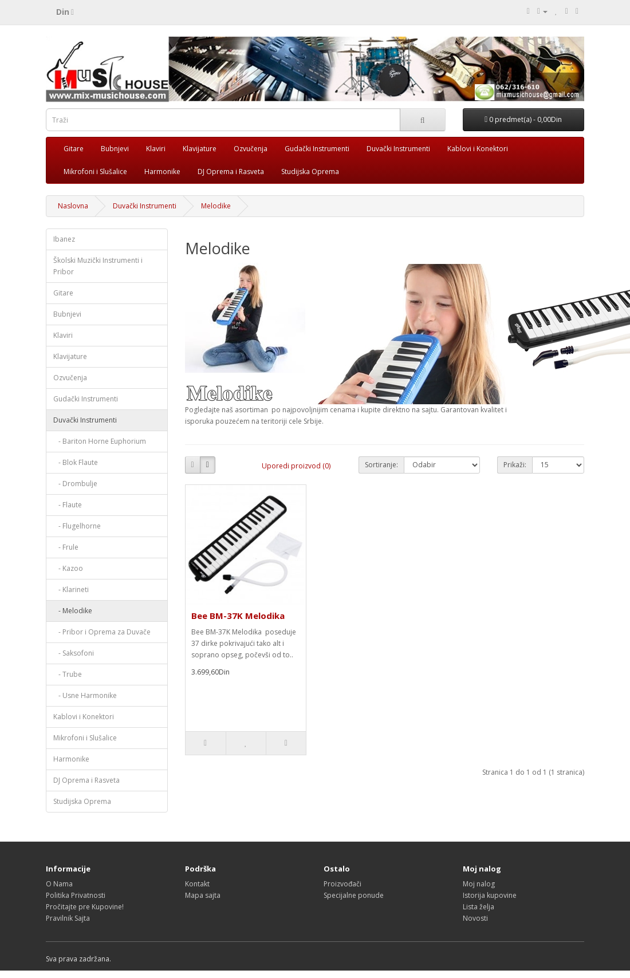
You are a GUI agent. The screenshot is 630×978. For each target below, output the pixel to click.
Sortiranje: (381, 465)
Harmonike (162, 171)
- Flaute (67, 505)
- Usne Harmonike (85, 695)
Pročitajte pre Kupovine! (85, 907)
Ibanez (64, 239)
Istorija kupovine (490, 895)
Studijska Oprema (310, 171)
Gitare (74, 148)
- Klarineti (71, 589)
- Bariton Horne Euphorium (99, 441)
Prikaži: (514, 465)
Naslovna (73, 206)
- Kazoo (68, 568)
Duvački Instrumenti (398, 148)
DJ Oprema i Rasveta (231, 171)
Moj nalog (479, 884)
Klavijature (199, 148)
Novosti (475, 918)
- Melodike (72, 611)
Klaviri (156, 148)
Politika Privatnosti (75, 895)
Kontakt (197, 884)
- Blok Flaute (75, 462)
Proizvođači (342, 884)
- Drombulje (75, 483)
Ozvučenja (250, 148)
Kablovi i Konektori (477, 148)
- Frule (65, 547)
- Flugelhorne (77, 526)
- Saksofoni (73, 653)
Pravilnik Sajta (68, 918)
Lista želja (478, 907)
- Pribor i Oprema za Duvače (102, 632)
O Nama (59, 884)
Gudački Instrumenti (317, 148)
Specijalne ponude (354, 895)
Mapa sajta (202, 895)
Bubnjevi (115, 148)
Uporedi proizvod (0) (296, 466)
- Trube (67, 674)
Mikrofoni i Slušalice (95, 171)
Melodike (216, 206)
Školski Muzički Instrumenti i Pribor (98, 266)
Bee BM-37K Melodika (238, 615)
